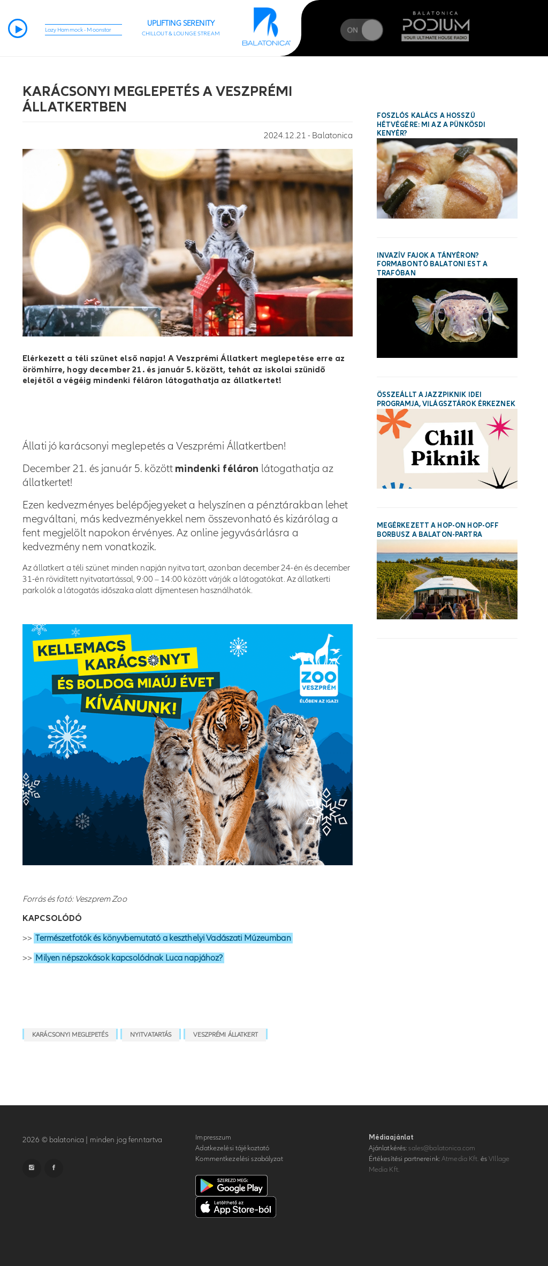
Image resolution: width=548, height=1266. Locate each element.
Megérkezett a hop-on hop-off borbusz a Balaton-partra (438, 530)
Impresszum (213, 1137)
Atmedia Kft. (460, 1159)
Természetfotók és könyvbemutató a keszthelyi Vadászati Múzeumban (163, 938)
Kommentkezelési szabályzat (239, 1159)
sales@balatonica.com (441, 1148)
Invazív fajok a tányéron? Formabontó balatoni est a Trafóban (432, 264)
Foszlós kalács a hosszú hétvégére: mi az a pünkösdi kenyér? (431, 124)
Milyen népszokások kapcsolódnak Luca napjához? (129, 958)
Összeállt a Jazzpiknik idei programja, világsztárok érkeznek (446, 399)
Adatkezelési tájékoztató (232, 1148)
